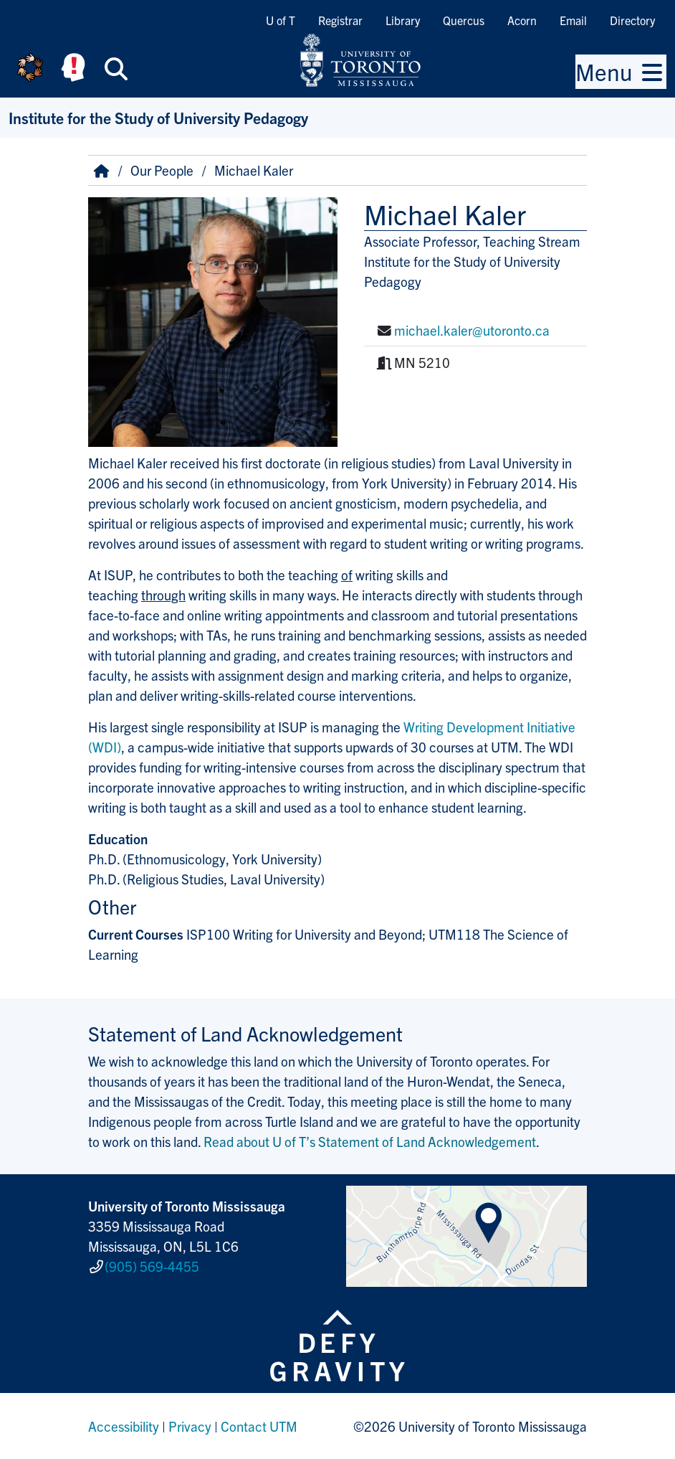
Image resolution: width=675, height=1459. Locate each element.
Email (573, 20)
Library (403, 20)
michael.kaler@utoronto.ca (472, 330)
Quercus (463, 20)
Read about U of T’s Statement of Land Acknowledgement (370, 1141)
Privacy (189, 1426)
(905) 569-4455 (152, 1266)
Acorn (522, 20)
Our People (161, 170)
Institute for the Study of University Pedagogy (158, 117)
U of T (280, 20)
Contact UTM (259, 1426)
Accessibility (123, 1426)
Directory (632, 20)
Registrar (340, 20)
